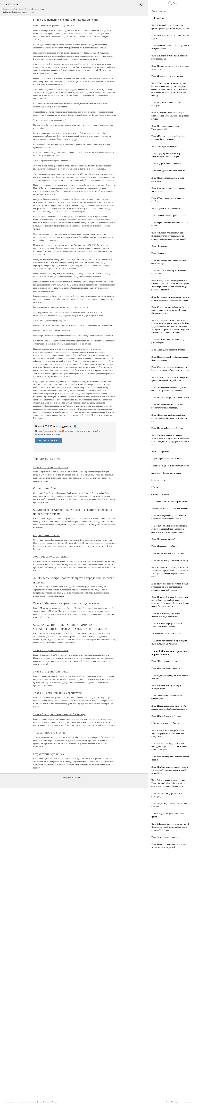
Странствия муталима (48, 754)
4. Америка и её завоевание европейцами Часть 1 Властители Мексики (32, 1102)
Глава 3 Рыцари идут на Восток (165, 546)
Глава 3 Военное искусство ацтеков (166, 668)
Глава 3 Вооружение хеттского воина (167, 76)
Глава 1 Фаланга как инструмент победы (168, 215)
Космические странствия (50, 556)
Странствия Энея (45, 488)
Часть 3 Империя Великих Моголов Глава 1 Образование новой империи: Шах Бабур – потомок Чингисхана (170, 827)
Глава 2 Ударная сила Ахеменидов (166, 164)
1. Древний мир (158, 18)
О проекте (68, 778)
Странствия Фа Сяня (49, 732)
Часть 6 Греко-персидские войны (165, 208)
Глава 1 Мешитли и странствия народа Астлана (66, 603)
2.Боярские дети (158, 480)
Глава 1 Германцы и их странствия (57, 692)
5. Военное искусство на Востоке (165, 723)
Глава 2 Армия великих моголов (165, 837)
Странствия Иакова (46, 535)
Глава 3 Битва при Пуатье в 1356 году (167, 553)
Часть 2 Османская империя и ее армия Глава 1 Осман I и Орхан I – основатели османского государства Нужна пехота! (168, 783)
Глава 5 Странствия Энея (50, 467)
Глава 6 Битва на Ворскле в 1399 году (167, 428)
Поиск (173, 3)
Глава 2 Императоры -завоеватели (165, 661)
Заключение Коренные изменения (166, 634)
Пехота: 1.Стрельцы (160, 451)
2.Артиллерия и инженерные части (166, 459)
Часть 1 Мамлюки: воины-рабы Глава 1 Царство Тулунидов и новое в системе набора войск (168, 733)
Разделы (79, 778)
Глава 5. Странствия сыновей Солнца (59, 714)
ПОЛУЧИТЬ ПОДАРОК (49, 440)
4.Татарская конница (160, 494)
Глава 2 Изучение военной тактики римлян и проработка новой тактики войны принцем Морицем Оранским (169, 587)
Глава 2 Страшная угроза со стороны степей (170, 398)
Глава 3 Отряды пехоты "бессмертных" (168, 171)
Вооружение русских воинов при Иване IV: (170, 508)
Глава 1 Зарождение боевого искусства (168, 350)
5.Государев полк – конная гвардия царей (169, 501)
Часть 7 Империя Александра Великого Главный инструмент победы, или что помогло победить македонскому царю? (168, 236)
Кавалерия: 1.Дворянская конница (166, 473)
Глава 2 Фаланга (158, 253)
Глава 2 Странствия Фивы (51, 671)
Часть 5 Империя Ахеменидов (164, 146)
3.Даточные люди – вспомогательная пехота (170, 466)
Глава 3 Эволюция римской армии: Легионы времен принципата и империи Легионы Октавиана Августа (170, 310)
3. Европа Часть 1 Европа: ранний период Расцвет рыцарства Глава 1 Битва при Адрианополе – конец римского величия (169, 529)
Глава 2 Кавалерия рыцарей (163, 539)
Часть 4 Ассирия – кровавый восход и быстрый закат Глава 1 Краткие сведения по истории (170, 116)
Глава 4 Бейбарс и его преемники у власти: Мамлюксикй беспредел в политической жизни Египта (169, 770)
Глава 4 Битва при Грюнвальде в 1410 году (169, 560)
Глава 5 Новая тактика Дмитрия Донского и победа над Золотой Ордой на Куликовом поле (170, 418)
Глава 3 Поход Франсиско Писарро (166, 716)
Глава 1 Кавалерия (159, 246)
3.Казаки (155, 487)
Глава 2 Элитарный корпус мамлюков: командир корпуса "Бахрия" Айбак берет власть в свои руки (169, 746)
